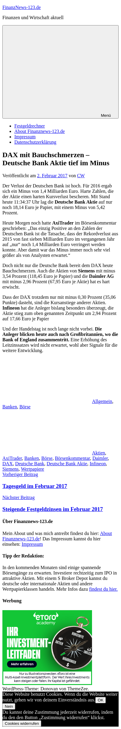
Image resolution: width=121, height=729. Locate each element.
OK (100, 700)
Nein (9, 706)
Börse (24, 406)
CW (81, 175)
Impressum (25, 136)
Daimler (100, 458)
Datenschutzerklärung (35, 142)
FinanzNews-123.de (21, 7)
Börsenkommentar (72, 458)
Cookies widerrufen (22, 723)
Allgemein (102, 401)
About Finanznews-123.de (39, 131)
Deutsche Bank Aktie (67, 463)
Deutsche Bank (29, 463)
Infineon (98, 463)
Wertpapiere (32, 469)
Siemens (10, 469)
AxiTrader (12, 458)
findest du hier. (103, 589)
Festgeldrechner (29, 125)
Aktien (98, 452)
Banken (9, 406)
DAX (7, 463)
